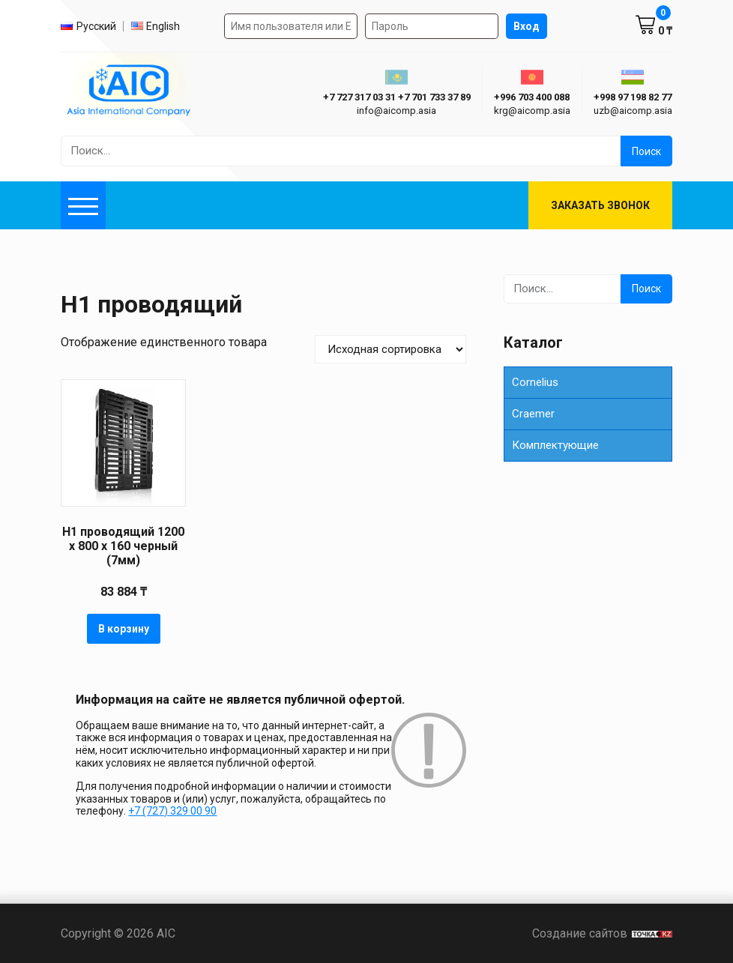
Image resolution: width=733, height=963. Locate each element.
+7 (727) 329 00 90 (172, 811)
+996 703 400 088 (532, 97)
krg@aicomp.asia (532, 110)
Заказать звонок (600, 205)
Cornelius (535, 382)
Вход (526, 26)
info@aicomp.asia (396, 110)
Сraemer (533, 413)
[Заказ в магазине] (390, 349)
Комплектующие (555, 445)
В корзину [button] (123, 629)
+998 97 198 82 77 (633, 97)
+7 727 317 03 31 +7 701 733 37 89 (397, 97)
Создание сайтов (602, 933)
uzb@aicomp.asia (633, 110)
